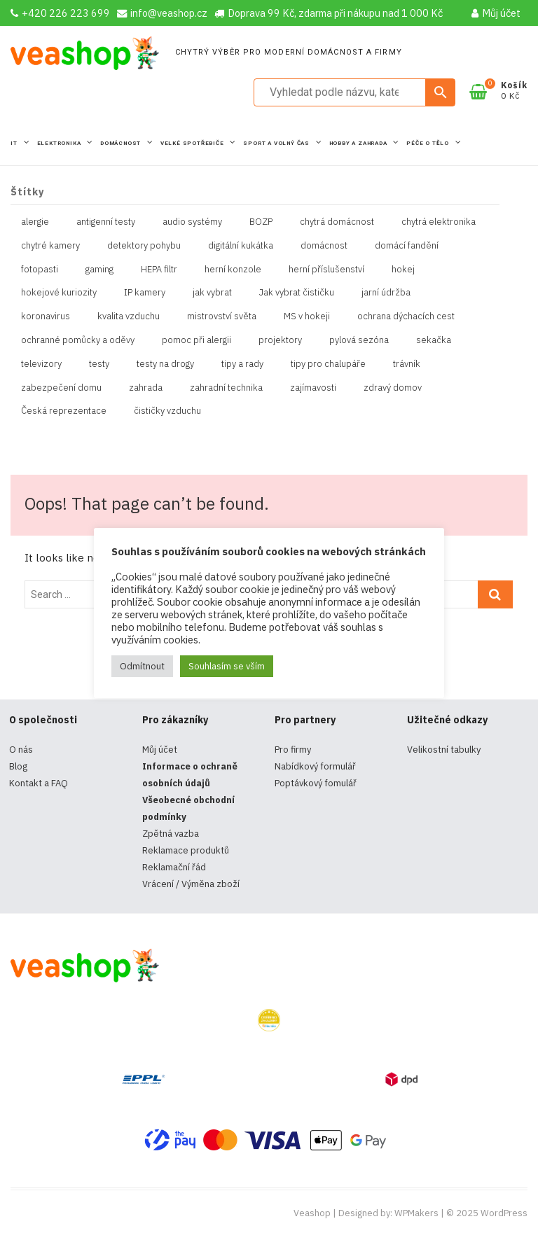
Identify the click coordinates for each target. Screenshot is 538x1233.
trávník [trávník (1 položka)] (406, 364)
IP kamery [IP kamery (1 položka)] (144, 292)
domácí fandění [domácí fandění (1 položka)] (407, 245)
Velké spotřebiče (193, 143)
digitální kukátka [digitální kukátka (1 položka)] (240, 245)
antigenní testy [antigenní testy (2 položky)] (105, 222)
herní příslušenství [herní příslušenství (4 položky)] (326, 269)
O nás (21, 749)
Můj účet (495, 13)
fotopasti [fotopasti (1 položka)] (39, 269)
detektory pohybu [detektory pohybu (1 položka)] (144, 245)
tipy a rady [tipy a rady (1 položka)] (242, 364)
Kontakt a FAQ (38, 783)
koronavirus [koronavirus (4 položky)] (45, 316)
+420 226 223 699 (60, 13)
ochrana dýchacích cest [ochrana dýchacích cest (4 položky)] (406, 316)
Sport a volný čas (277, 143)
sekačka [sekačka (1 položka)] (433, 340)
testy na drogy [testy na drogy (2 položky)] (165, 364)
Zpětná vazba (170, 834)
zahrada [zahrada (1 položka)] (146, 387)
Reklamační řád (174, 867)
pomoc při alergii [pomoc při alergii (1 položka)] (196, 340)
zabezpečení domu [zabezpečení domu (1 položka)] (61, 387)
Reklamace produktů (185, 850)
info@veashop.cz (162, 13)
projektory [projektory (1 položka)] (280, 340)
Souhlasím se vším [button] (226, 666)
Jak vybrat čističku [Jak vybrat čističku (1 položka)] (296, 292)
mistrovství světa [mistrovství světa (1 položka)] (221, 316)
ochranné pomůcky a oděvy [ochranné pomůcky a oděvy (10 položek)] (77, 340)
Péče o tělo (428, 143)
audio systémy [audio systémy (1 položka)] (192, 222)
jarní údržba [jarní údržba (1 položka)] (386, 292)
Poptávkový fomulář (316, 783)
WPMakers (416, 1213)
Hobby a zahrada (359, 143)
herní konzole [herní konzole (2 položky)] (233, 269)
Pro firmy (293, 749)
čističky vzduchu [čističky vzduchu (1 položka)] (167, 411)
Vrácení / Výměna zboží (191, 884)
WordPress (504, 1213)
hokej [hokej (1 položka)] (403, 269)
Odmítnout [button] (142, 666)
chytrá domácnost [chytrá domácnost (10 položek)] (337, 222)
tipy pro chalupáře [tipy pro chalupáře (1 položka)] (328, 364)
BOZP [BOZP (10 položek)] (261, 222)
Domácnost (121, 143)
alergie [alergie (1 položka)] (35, 222)
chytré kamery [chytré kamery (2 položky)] (50, 245)
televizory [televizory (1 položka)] (41, 364)
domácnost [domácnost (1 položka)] (324, 245)
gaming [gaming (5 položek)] (99, 269)
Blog (18, 766)
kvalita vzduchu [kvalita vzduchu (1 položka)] (128, 316)
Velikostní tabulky (444, 749)
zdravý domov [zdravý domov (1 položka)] (393, 387)
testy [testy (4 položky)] (99, 364)
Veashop (312, 1213)
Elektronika (60, 143)
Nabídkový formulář (315, 766)
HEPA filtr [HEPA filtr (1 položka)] (159, 269)
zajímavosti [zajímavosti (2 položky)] (313, 387)
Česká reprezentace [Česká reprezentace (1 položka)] (63, 411)
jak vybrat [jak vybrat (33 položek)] (212, 292)
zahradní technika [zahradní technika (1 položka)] (226, 387)
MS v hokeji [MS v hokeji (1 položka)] (307, 316)
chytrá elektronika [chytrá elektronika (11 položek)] (438, 222)
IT (15, 143)
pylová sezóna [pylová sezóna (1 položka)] (359, 340)
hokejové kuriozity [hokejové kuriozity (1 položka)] (59, 292)
